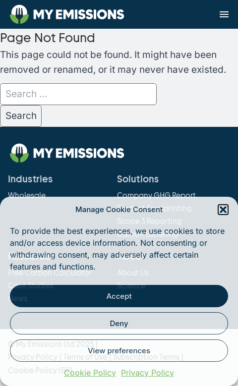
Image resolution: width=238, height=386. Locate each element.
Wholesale (27, 195)
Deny (119, 323)
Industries (30, 179)
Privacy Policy (147, 373)
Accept (118, 296)
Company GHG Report (156, 195)
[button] (223, 210)
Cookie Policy (90, 373)
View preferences (119, 350)
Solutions (138, 179)
